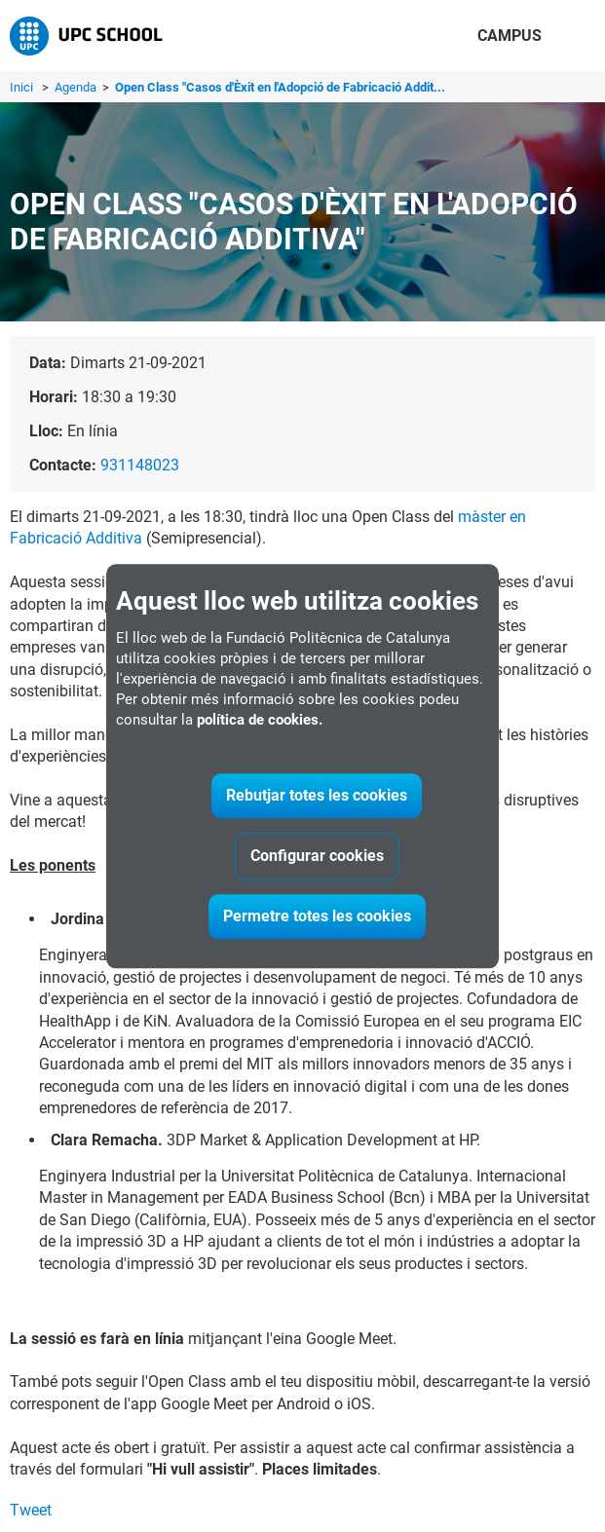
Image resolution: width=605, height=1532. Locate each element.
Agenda (77, 87)
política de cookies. (259, 720)
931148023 (139, 465)
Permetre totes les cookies (317, 916)
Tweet (31, 1510)
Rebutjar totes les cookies (316, 795)
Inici (21, 87)
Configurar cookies (317, 855)
